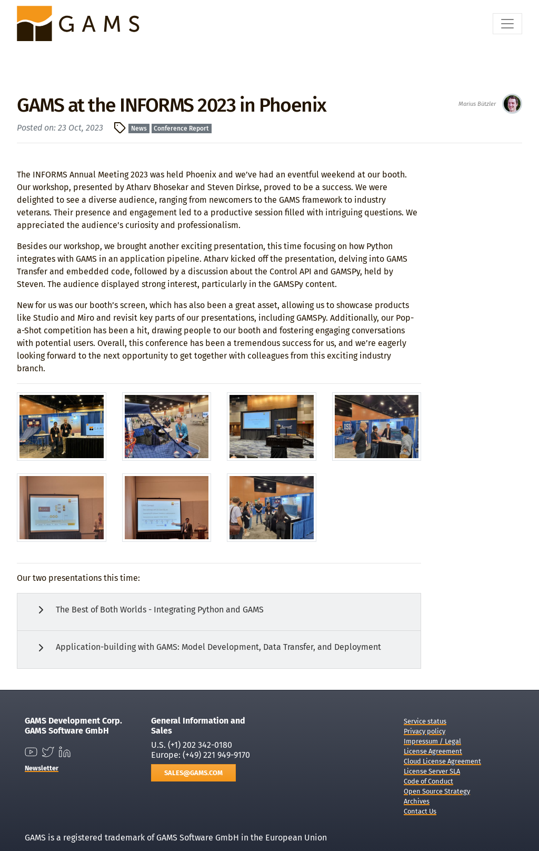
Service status (425, 721)
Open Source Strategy (437, 791)
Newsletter (41, 768)
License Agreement (433, 751)
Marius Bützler (477, 104)
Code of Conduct (428, 781)
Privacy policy (424, 731)
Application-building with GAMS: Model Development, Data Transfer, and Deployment (208, 647)
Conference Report (181, 128)
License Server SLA (432, 771)
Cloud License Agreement (442, 761)
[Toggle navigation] (507, 23)
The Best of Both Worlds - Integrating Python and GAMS (149, 609)
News (139, 128)
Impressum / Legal (432, 741)
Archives (417, 801)
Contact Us (420, 811)
